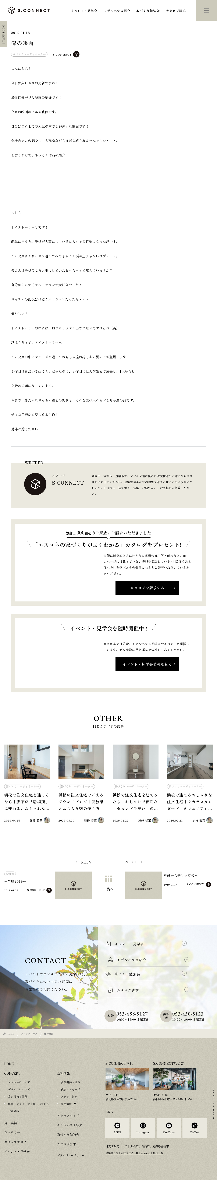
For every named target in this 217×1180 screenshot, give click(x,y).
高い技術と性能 (17, 1097)
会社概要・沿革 (70, 1082)
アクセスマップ (68, 1115)
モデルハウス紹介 (116, 10)
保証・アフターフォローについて (28, 1104)
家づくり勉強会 (148, 10)
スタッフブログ (29, 1033)
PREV (86, 862)
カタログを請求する (147, 587)
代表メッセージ (70, 1089)
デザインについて (19, 1089)
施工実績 (10, 1122)
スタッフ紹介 (69, 1097)
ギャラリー (12, 1132)
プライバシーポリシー (71, 1155)
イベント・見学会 (84, 10)
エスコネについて (19, 1082)
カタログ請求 (176, 10)
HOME (10, 1033)
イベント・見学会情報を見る (147, 664)
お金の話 (13, 1111)
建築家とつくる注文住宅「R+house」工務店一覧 (136, 1156)
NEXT (131, 861)
